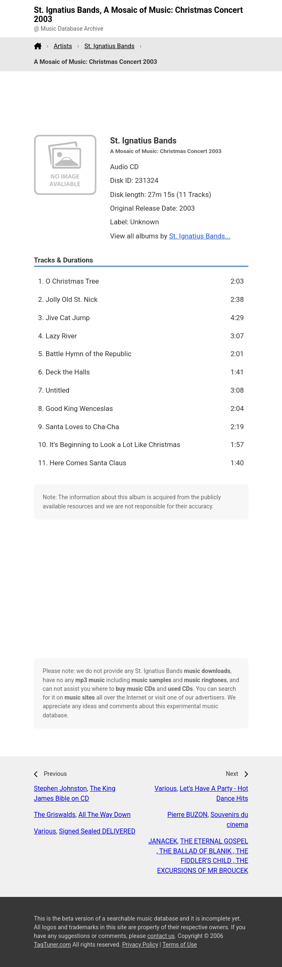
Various (45, 831)
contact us (161, 936)
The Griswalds (55, 815)
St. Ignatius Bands (109, 46)
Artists (63, 46)
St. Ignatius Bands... (200, 236)
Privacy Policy (140, 944)
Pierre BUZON (187, 815)
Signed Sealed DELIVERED (97, 831)
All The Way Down (104, 815)
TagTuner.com (52, 944)
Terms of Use (179, 944)
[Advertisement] (141, 103)
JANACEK (162, 841)
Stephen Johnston (60, 788)
